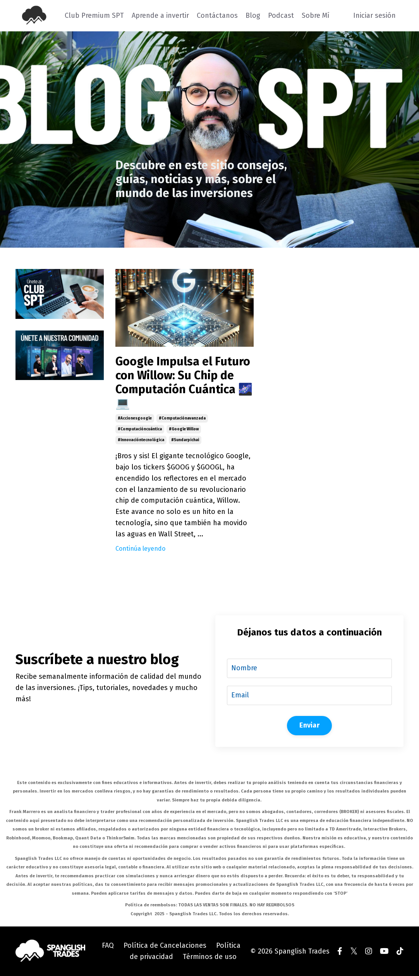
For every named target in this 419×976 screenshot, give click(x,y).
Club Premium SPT (94, 15)
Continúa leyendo (140, 548)
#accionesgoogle (135, 418)
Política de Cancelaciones (165, 945)
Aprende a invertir (160, 15)
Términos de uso (210, 956)
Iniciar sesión (374, 15)
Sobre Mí (316, 15)
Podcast (281, 15)
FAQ (108, 945)
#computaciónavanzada (182, 418)
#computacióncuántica (140, 429)
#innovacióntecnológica (141, 440)
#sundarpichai (185, 440)
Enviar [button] (309, 725)
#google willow (184, 429)
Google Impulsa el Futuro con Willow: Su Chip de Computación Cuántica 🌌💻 (183, 382)
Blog (253, 15)
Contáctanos (217, 15)
